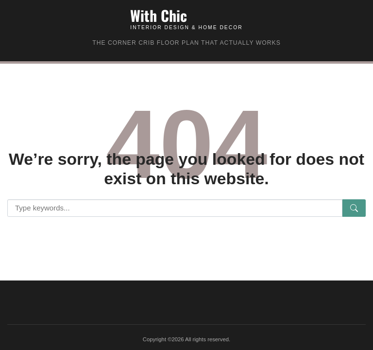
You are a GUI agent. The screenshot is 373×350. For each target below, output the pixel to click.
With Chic (158, 15)
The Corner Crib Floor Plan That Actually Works (186, 42)
